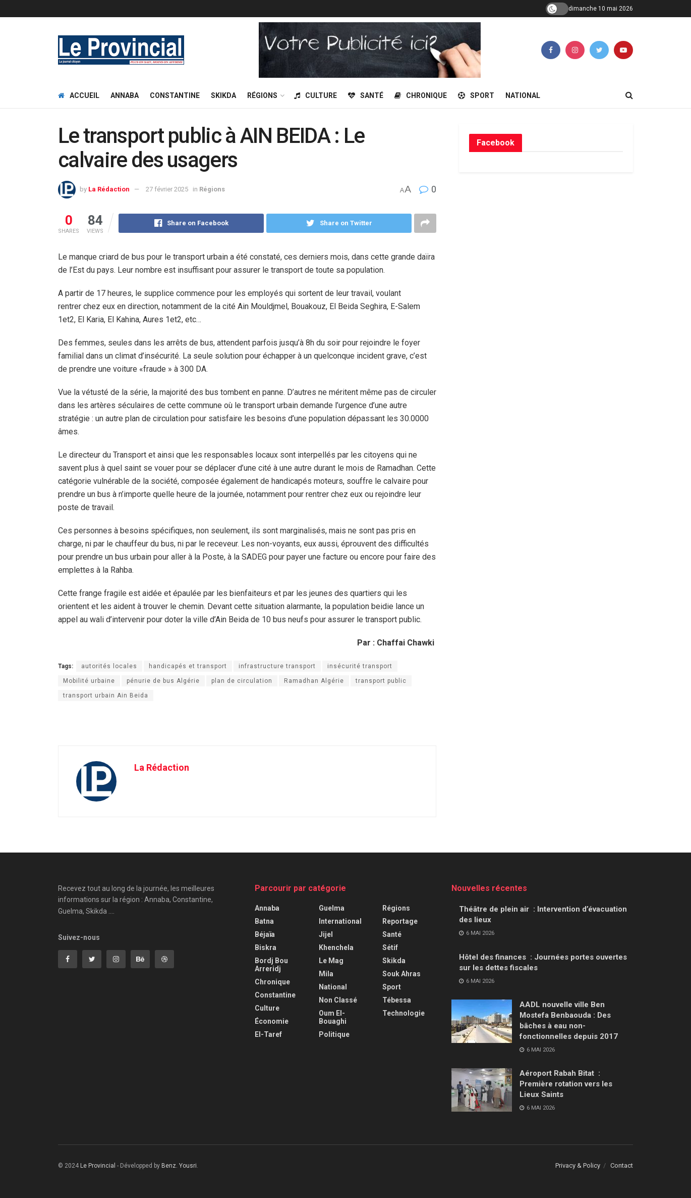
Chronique (420, 95)
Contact (621, 1165)
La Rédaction (109, 189)
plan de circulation (241, 680)
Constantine (175, 95)
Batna (264, 921)
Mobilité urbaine (89, 680)
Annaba (124, 95)
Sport (476, 95)
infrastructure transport (277, 666)
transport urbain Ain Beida (105, 695)
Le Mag (331, 961)
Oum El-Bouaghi (333, 1017)
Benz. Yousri (179, 1165)
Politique (334, 1034)
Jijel (326, 934)
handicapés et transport (188, 666)
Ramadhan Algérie (314, 680)
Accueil (78, 95)
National (522, 95)
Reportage (400, 921)
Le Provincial (98, 1165)
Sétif (390, 947)
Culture (315, 95)
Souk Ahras (401, 974)
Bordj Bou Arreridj (271, 965)
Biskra (265, 947)
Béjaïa (265, 934)
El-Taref (268, 1034)
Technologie (403, 1013)
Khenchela (336, 947)
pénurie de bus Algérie (163, 680)
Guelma (331, 908)
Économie (272, 1021)
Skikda (223, 95)
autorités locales (109, 666)
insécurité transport (359, 666)
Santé (365, 95)
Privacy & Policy (577, 1165)
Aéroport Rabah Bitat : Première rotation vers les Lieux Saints (566, 1084)
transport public (381, 680)
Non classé (338, 1000)
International (340, 921)
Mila (326, 974)
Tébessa (396, 1000)
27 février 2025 (167, 189)
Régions (262, 95)
